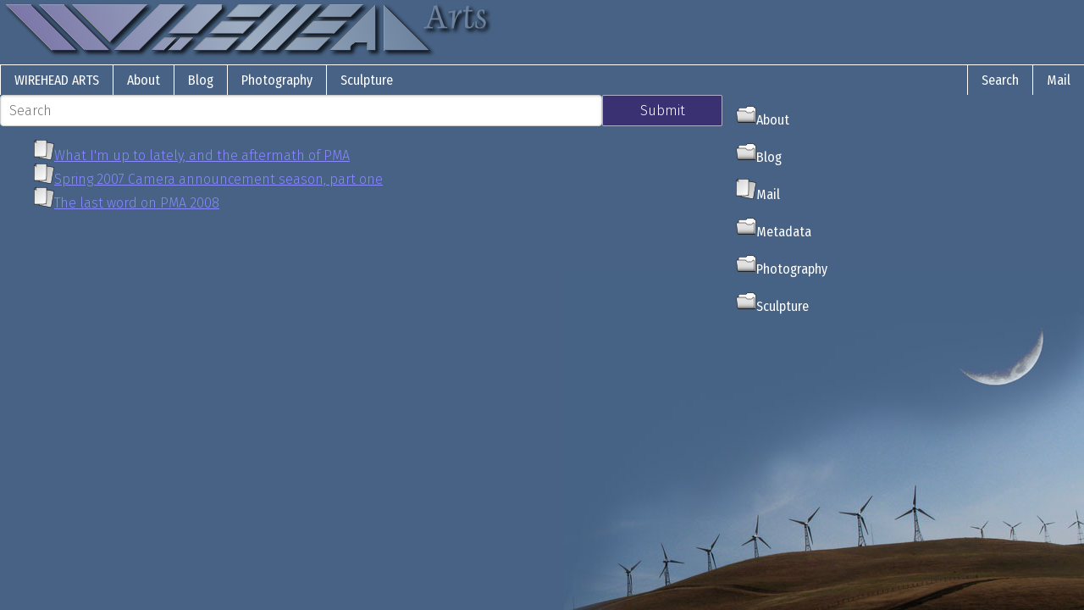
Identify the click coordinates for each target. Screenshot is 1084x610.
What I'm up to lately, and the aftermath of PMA (202, 155)
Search (1000, 80)
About (143, 80)
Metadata (773, 232)
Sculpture (366, 80)
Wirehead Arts (56, 80)
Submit (662, 111)
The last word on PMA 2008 (136, 203)
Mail (1058, 80)
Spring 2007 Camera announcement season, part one (218, 179)
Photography (276, 80)
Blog (200, 80)
